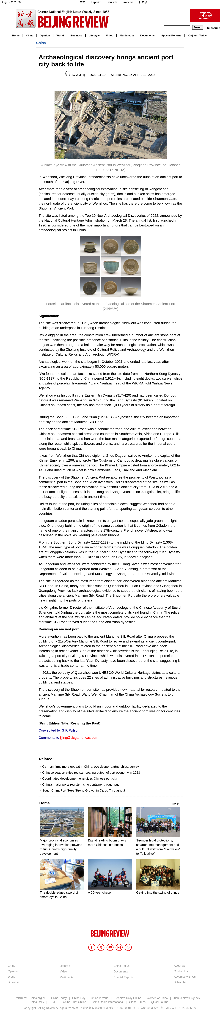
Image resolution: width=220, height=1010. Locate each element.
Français (128, 2)
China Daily (37, 1002)
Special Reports (171, 35)
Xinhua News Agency (186, 998)
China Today (59, 998)
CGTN (54, 1002)
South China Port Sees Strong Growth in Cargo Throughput (83, 790)
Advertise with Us (185, 976)
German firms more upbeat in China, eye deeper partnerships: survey (90, 766)
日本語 (143, 2)
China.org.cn (38, 998)
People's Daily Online (128, 998)
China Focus (121, 965)
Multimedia (127, 35)
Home (15, 35)
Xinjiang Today (197, 35)
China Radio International (108, 1002)
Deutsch (112, 2)
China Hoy (78, 998)
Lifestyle (94, 35)
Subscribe (213, 28)
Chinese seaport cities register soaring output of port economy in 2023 (91, 772)
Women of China (157, 998)
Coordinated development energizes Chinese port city (79, 778)
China (29, 35)
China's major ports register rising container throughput (80, 784)
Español (96, 2)
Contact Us (181, 971)
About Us (179, 965)
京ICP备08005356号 (146, 1008)
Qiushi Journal (160, 1002)
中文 (82, 2)
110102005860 (183, 1008)
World (60, 35)
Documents (147, 35)
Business (76, 35)
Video (109, 35)
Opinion (45, 35)
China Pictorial (100, 998)
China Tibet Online (74, 1002)
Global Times (137, 1002)
